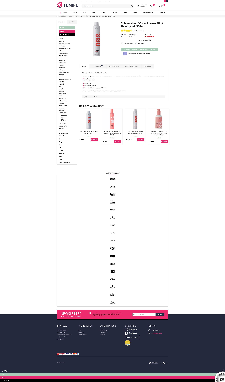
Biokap (62, 51)
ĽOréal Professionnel (65, 79)
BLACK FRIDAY (64, 35)
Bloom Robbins (64, 53)
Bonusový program (104, 330)
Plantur (62, 108)
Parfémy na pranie (148, 12)
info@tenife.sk (157, 333)
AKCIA (62, 31)
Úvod (83, 2)
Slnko (135, 12)
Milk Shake (63, 93)
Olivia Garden (63, 105)
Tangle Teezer (64, 133)
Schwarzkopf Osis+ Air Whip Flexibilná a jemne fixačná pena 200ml (112, 133)
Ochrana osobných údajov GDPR (64, 334)
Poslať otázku (114, 66)
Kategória (62, 22)
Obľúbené (102, 334)
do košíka (94, 139)
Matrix (62, 91)
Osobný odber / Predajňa (101, 2)
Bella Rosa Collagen (65, 48)
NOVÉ (62, 27)
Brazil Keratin (63, 55)
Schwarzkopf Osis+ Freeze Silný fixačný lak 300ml (89, 132)
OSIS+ (62, 119)
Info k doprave (140, 43)
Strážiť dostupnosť (131, 66)
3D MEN (62, 117)
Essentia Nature (64, 72)
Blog (80, 330)
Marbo (62, 89)
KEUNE (62, 81)
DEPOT (62, 65)
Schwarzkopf (132, 34)
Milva (61, 96)
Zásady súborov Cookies (62, 336)
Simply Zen (63, 124)
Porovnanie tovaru (83, 334)
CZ (167, 1)
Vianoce (63, 12)
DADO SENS (63, 62)
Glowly (62, 74)
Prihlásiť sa (142, 6)
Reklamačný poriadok (61, 332)
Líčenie (103, 12)
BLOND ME (63, 120)
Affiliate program (60, 339)
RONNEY (62, 110)
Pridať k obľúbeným (127, 43)
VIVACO (62, 135)
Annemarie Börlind (65, 43)
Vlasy (75, 12)
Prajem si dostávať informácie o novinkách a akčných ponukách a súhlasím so (107, 314)
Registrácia (81, 332)
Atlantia (62, 46)
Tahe (61, 131)
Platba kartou (103, 332)
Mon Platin (63, 98)
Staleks (62, 128)
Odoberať (160, 314)
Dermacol (62, 67)
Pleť (84, 12)
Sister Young (63, 126)
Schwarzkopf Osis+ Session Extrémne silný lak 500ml (135, 132)
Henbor (62, 77)
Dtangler (62, 70)
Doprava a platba (90, 2)
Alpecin (62, 41)
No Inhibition (63, 100)
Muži (125, 12)
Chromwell (63, 60)
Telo (93, 12)
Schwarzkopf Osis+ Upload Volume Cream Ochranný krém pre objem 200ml (158, 133)
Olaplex (62, 103)
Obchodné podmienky (62, 330)
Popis (84, 66)
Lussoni (62, 86)
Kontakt (111, 2)
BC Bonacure (64, 115)
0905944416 (156, 330)
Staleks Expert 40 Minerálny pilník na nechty (139, 53)
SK (164, 1)
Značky (162, 12)
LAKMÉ (62, 84)
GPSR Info (147, 66)
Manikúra (114, 12)
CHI (61, 58)
